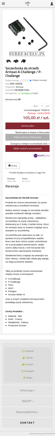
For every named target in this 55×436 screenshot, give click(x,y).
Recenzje (12, 186)
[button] (12, 180)
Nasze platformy (27, 412)
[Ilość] (42, 106)
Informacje (27, 390)
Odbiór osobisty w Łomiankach (27, 148)
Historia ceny (12, 99)
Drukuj (12, 165)
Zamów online (27, 126)
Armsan (19, 87)
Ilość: (36, 106)
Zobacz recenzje (39, 80)
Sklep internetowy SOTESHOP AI (42, 433)
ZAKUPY (28, 401)
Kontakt (27, 422)
